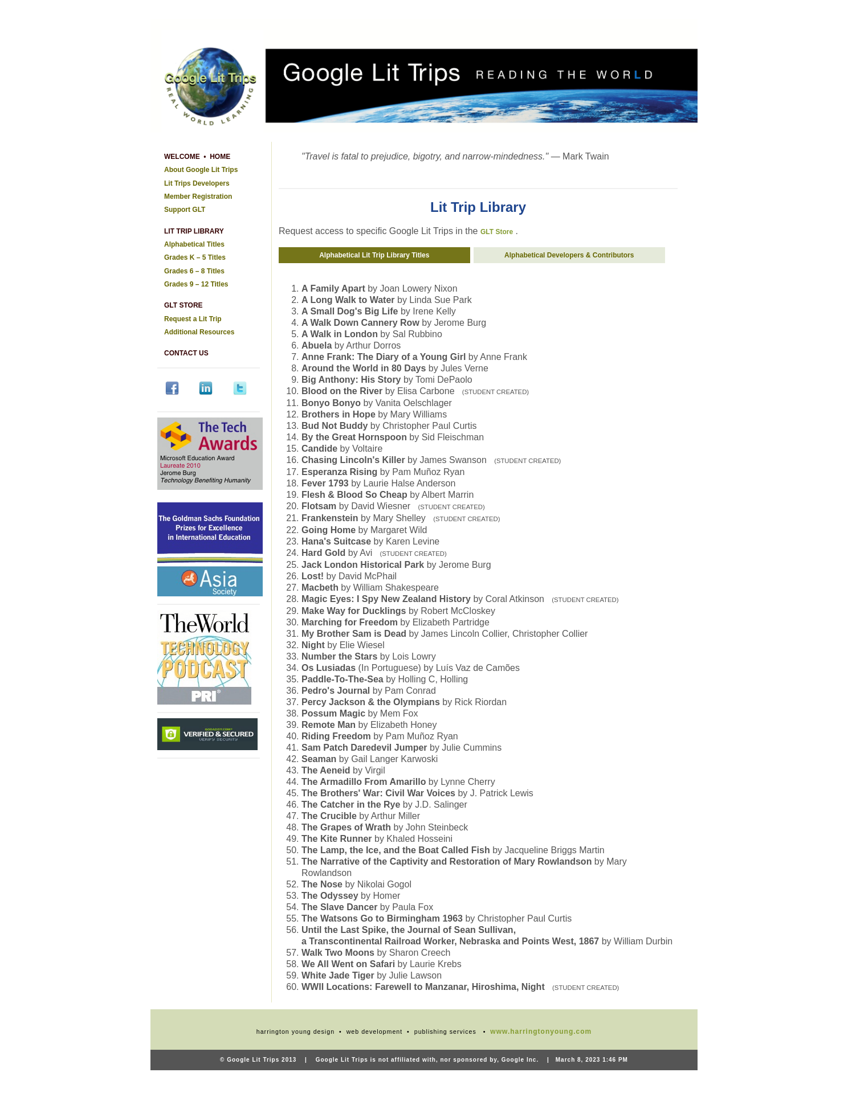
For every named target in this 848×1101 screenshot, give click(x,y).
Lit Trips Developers (197, 183)
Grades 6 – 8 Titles (194, 271)
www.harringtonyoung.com (541, 1031)
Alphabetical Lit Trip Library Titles (374, 255)
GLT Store (496, 232)
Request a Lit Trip (193, 319)
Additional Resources (199, 332)
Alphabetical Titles (194, 244)
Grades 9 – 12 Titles (196, 284)
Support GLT (184, 210)
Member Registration (198, 196)
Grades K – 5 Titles (195, 257)
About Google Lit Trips (201, 170)
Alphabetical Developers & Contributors (570, 255)
